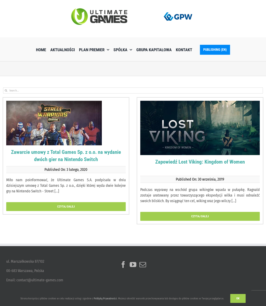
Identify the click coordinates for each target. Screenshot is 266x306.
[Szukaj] (6, 90)
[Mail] (142, 264)
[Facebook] (123, 264)
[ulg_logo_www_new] (99, 10)
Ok (238, 298)
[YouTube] (133, 264)
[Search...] (133, 90)
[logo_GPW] (178, 11)
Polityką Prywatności (105, 298)
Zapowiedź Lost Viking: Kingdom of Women (200, 162)
